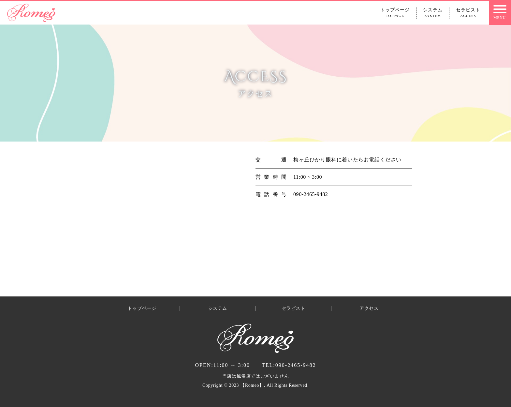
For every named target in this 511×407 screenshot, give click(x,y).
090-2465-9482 (289, 365)
